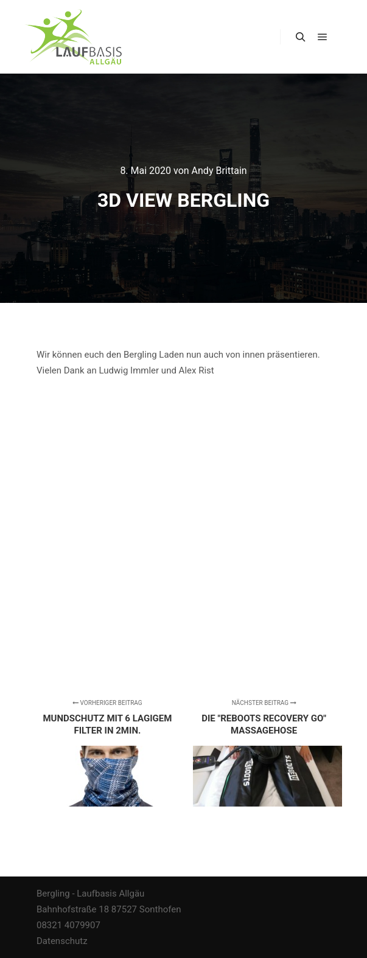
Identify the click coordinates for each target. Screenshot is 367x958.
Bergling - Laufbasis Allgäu (90, 893)
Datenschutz (62, 940)
